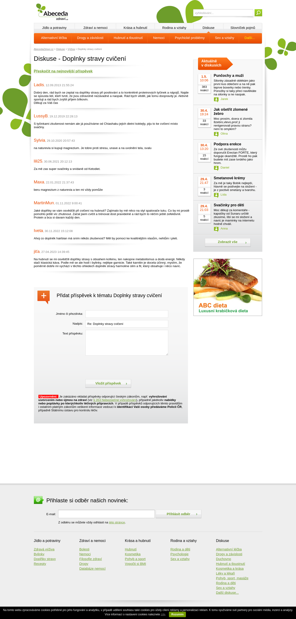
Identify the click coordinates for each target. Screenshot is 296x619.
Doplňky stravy (45, 559)
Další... (249, 38)
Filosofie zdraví (90, 559)
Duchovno (223, 559)
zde (163, 614)
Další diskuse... (227, 592)
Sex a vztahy (224, 38)
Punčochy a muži (229, 75)
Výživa (71, 49)
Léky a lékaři (225, 573)
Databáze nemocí (92, 568)
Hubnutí (131, 549)
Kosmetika (133, 554)
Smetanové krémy (229, 178)
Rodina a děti (180, 549)
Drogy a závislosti (90, 38)
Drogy (83, 564)
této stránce (117, 522)
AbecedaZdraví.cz (44, 49)
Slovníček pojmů (243, 28)
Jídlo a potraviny (54, 28)
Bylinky (39, 554)
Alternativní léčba (54, 38)
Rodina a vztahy (174, 28)
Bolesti (84, 549)
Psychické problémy (190, 38)
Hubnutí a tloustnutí (128, 38)
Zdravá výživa (44, 549)
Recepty (40, 564)
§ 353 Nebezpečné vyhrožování (114, 400)
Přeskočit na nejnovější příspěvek (63, 71)
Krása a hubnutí (135, 28)
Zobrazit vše (228, 242)
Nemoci (159, 38)
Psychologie (180, 554)
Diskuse (209, 28)
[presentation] (120, 367)
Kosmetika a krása (230, 568)
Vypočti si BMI (135, 564)
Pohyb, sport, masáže (232, 578)
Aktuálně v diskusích (211, 63)
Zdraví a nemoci (95, 28)
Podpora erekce (227, 144)
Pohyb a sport (135, 559)
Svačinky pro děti (229, 205)
